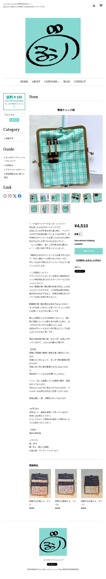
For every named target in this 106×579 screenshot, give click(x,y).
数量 (76, 234)
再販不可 (10, 138)
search (14, 120)
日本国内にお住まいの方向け (88, 260)
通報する (78, 267)
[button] (51, 81)
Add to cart (89, 251)
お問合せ (9, 165)
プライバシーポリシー (15, 169)
